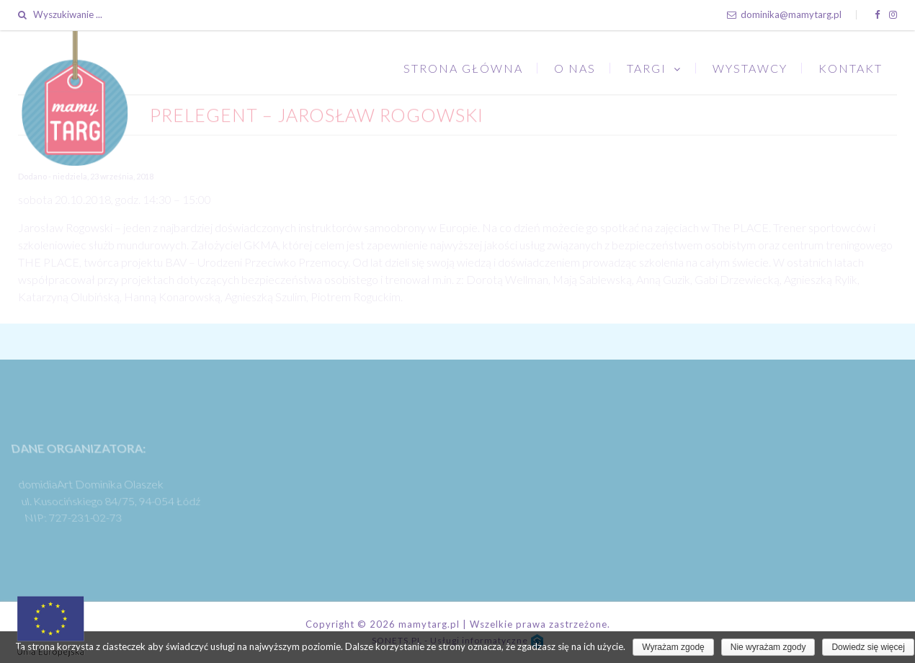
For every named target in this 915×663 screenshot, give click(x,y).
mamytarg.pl (429, 624)
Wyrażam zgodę (673, 647)
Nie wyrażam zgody (768, 647)
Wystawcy (750, 68)
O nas (575, 68)
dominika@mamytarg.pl (784, 14)
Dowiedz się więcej (867, 647)
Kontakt (850, 68)
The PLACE (740, 227)
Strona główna (463, 68)
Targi (646, 68)
